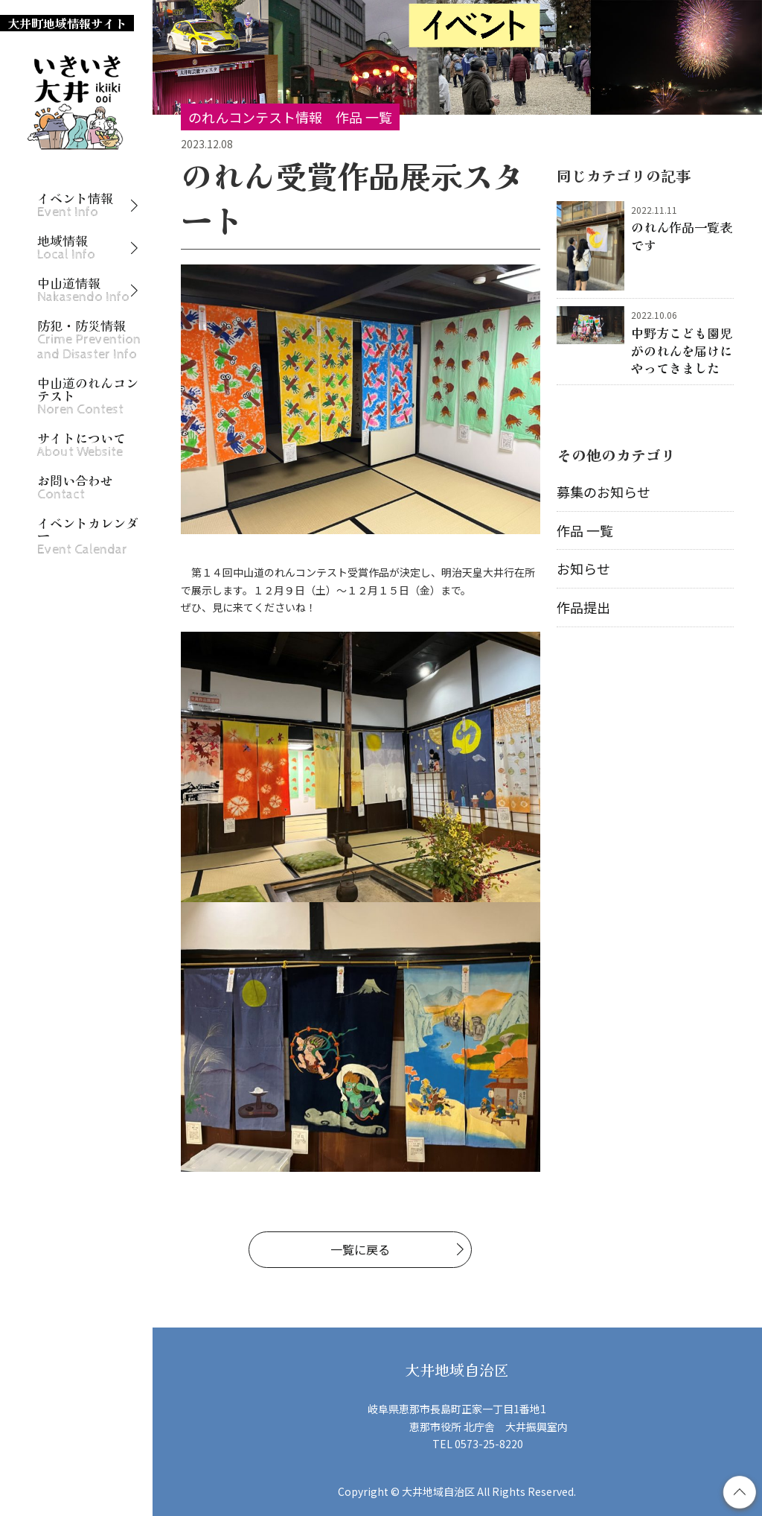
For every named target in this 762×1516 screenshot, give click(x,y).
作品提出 (583, 607)
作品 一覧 (585, 530)
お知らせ (583, 568)
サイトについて (81, 445)
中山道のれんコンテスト (87, 396)
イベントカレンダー (87, 536)
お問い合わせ (75, 487)
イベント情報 (75, 205)
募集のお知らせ (603, 491)
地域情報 (66, 247)
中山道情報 (83, 290)
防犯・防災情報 (89, 340)
